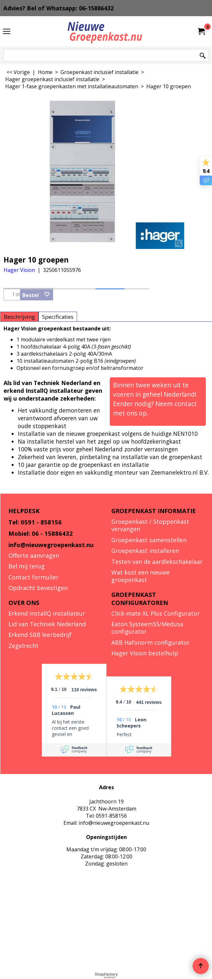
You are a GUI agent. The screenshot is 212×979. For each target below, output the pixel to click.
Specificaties (57, 316)
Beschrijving (19, 316)
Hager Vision (19, 270)
